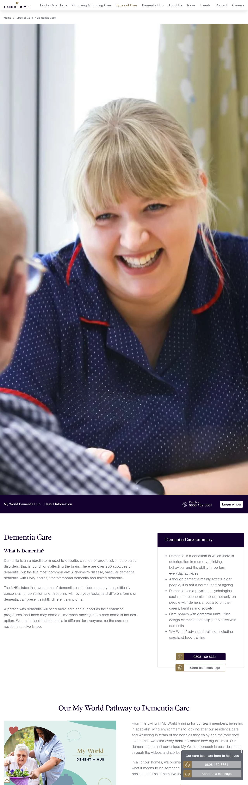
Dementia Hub (153, 5)
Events (205, 5)
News (191, 5)
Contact (221, 5)
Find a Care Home (53, 5)
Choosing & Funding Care (91, 5)
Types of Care (126, 5)
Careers (238, 5)
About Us (175, 5)
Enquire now (231, 504)
